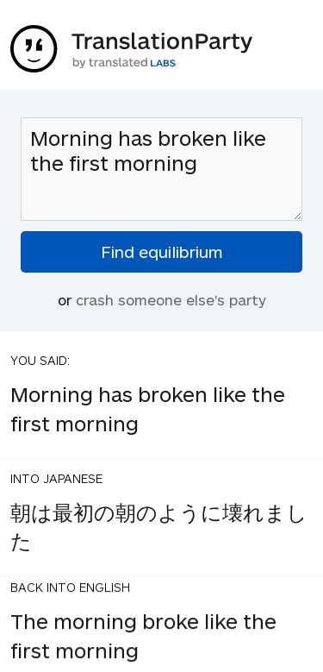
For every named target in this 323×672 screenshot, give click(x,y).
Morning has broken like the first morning (161, 169)
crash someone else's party (171, 299)
